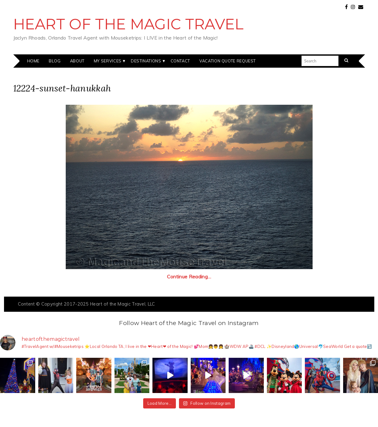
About (77, 60)
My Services (108, 60)
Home (33, 60)
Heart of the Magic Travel (128, 24)
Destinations (146, 60)
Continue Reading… (189, 276)
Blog (55, 60)
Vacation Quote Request (227, 60)
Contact (180, 60)
